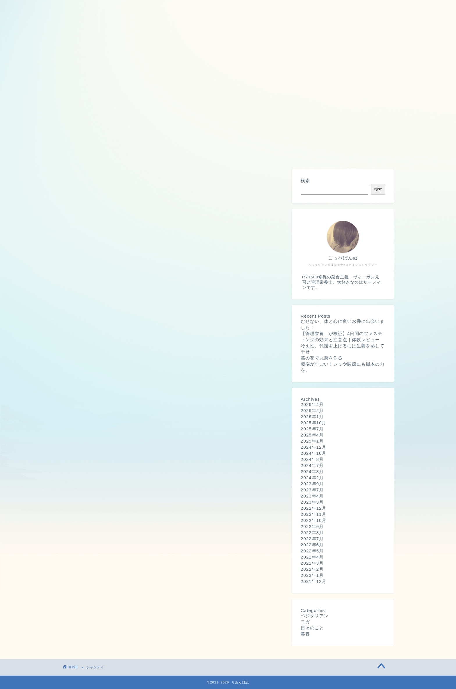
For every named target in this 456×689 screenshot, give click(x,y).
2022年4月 (312, 557)
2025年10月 (314, 422)
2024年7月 (312, 465)
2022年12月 (314, 508)
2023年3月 (312, 502)
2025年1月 (312, 441)
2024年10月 (314, 453)
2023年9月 (312, 484)
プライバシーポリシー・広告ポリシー (151, 153)
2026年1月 (312, 416)
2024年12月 (314, 447)
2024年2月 (312, 477)
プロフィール (83, 153)
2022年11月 (314, 514)
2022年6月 (312, 545)
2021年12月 (314, 581)
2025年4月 (312, 435)
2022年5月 (312, 551)
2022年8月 (312, 532)
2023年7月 (312, 490)
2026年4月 (312, 404)
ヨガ (305, 622)
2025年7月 (312, 429)
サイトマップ (220, 153)
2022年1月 (312, 575)
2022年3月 (312, 563)
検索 (305, 180)
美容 (305, 634)
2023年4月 (312, 496)
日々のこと (312, 628)
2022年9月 (312, 526)
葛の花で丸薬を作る (322, 358)
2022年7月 (312, 538)
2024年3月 (312, 471)
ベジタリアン (315, 615)
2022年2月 (312, 569)
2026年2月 (312, 410)
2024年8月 (312, 459)
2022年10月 (314, 520)
